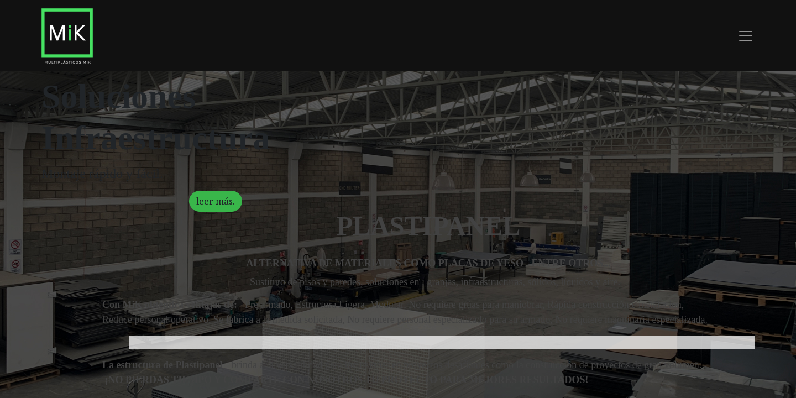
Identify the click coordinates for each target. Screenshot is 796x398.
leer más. (215, 203)
